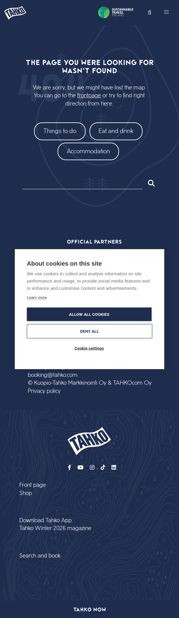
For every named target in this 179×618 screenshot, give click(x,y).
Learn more (37, 297)
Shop (25, 493)
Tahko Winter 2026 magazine (55, 528)
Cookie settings (89, 347)
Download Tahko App (45, 520)
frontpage (89, 95)
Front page (32, 485)
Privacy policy (44, 391)
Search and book (40, 555)
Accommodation (88, 151)
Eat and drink (116, 131)
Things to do (59, 131)
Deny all (89, 330)
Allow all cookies (89, 314)
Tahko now (89, 609)
